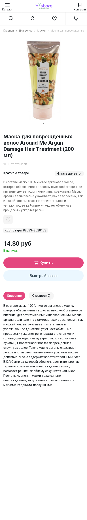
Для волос (28, 30)
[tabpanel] (43, 80)
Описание (14, 295)
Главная (10, 30)
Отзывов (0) (41, 295)
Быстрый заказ (43, 275)
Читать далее (69, 174)
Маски (43, 30)
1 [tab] (43, 123)
